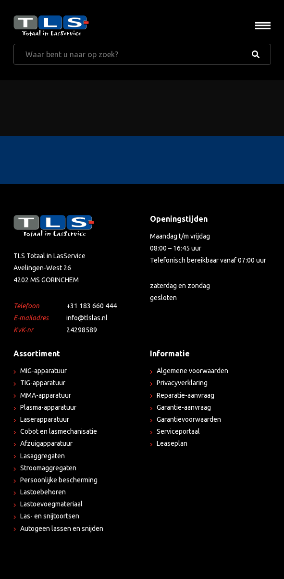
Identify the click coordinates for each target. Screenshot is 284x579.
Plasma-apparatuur (48, 407)
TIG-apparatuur (42, 383)
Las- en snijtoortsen (49, 516)
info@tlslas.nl (87, 318)
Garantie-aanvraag (184, 407)
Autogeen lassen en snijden (61, 528)
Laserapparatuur (44, 419)
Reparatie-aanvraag (185, 395)
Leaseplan (172, 443)
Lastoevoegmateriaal (51, 504)
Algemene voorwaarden (192, 371)
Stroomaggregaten (48, 468)
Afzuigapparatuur (46, 443)
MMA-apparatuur (45, 395)
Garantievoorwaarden (189, 419)
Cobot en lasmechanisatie (58, 431)
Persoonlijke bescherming (59, 480)
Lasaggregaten (42, 456)
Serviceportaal (178, 431)
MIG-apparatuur (43, 371)
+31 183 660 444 (91, 306)
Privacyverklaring (182, 383)
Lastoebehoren (43, 492)
